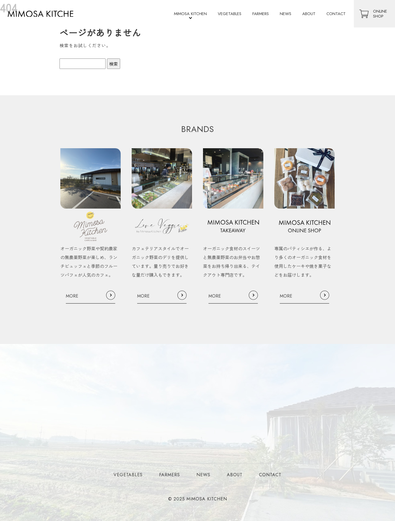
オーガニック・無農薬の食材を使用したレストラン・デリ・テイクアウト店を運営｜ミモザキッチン (44, 13)
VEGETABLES (229, 14)
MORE (72, 300)
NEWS (285, 14)
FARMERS (260, 14)
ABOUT (308, 14)
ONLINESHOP (380, 13)
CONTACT (336, 14)
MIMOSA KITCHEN (190, 14)
